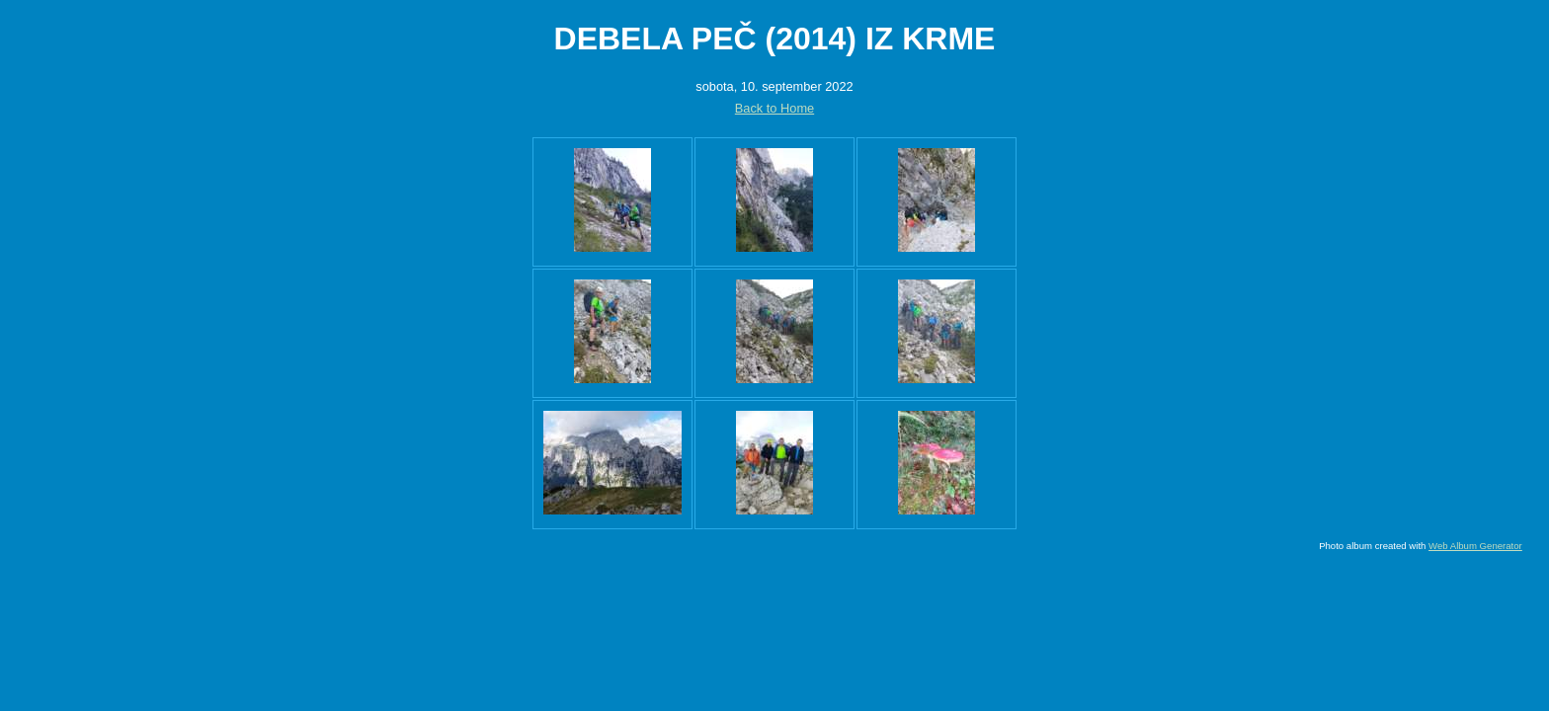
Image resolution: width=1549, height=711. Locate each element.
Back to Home (774, 108)
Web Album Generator (1475, 545)
